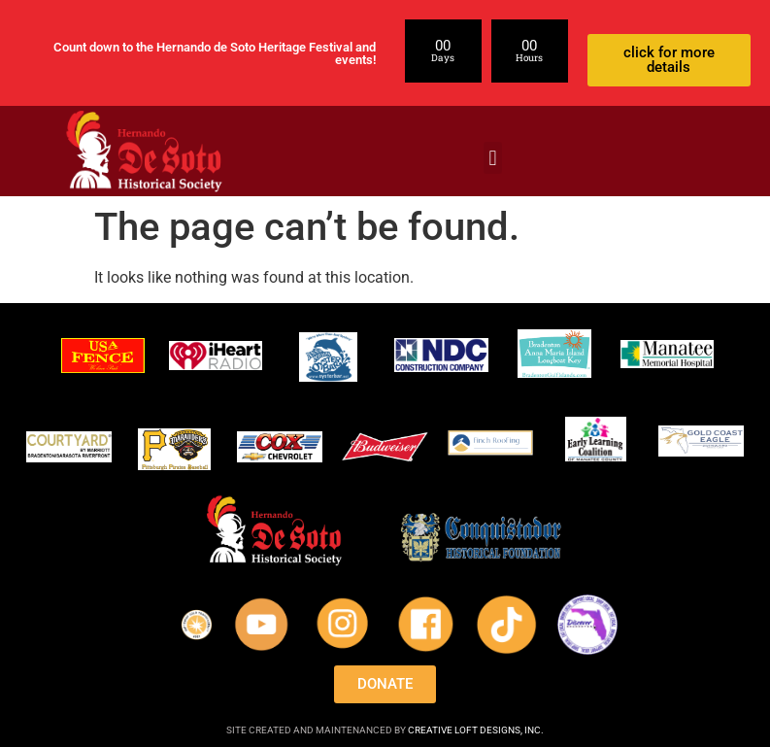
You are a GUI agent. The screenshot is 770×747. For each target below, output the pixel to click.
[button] (493, 158)
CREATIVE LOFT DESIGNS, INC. (476, 730)
